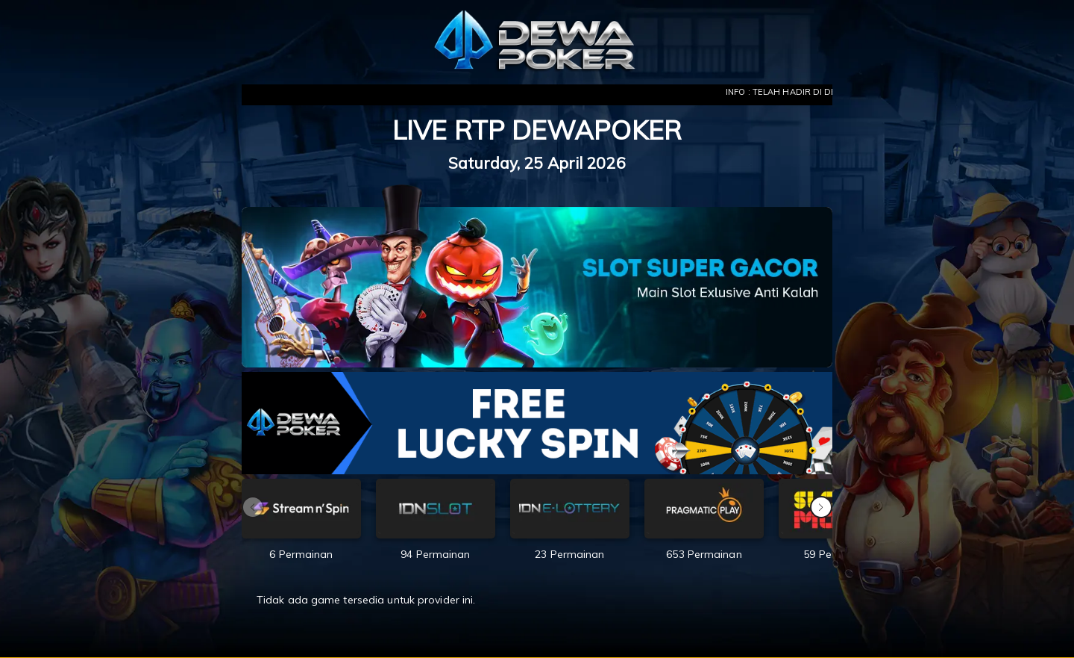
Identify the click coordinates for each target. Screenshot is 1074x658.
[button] (821, 507)
